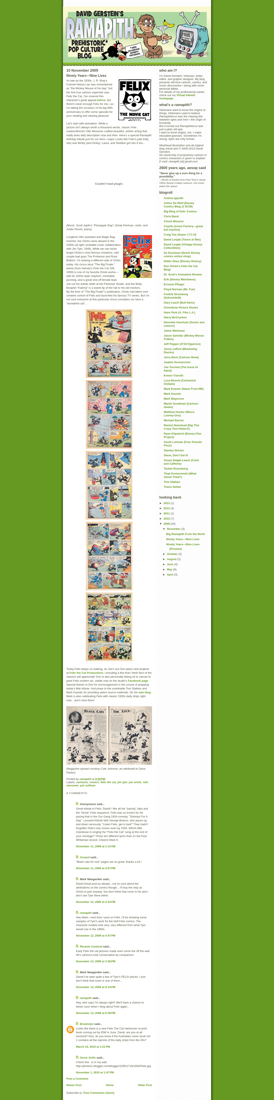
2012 (167, 508)
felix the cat (108, 782)
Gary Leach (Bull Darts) (179, 302)
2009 (167, 523)
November (174, 528)
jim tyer (122, 782)
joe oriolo (135, 782)
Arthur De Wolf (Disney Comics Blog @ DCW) (179, 204)
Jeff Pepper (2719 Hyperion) (182, 344)
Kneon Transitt (173, 375)
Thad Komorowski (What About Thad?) (180, 475)
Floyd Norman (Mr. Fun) (179, 289)
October (172, 554)
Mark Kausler (172, 393)
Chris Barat (171, 216)
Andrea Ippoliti (173, 198)
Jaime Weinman (174, 330)
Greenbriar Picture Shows (181, 307)
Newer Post (74, 1085)
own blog (144, 692)
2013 (167, 503)
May (170, 569)
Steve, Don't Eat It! (176, 455)
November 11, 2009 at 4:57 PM (95, 868)
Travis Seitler (172, 486)
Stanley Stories (174, 450)
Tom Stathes (172, 482)
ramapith (86, 912)
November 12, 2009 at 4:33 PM (95, 902)
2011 (167, 513)
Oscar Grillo (88, 1057)
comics (94, 782)
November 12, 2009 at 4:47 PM (95, 935)
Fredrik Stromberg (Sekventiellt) (176, 296)
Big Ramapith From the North (185, 534)
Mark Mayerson (174, 398)
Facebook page (138, 680)
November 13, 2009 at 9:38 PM (95, 1013)
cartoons (82, 782)
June (170, 564)
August (172, 559)
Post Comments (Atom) (98, 1092)
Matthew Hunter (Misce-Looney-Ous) (179, 413)
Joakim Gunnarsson (177, 362)
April (170, 574)
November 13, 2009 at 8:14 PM (95, 987)
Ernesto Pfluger (174, 284)
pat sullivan (87, 785)
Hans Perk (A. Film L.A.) (179, 312)
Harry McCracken (175, 317)
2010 (167, 518)
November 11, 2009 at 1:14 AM (95, 846)
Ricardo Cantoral (91, 946)
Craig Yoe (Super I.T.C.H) (180, 234)
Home (109, 1085)
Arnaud (85, 857)
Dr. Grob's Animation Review (183, 274)
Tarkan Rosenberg (176, 468)
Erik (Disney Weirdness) (180, 279)
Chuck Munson (174, 221)
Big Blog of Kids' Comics (180, 211)
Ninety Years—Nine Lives (183, 539)
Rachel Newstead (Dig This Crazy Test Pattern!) (181, 427)
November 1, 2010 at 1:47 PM (95, 1072)
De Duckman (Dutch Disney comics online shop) (182, 254)
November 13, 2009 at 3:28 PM (95, 961)
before (101, 100)
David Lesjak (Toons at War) (182, 239)
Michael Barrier (174, 420)
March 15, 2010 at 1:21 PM (93, 1046)
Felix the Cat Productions (86, 672)
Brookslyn (87, 1024)
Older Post (145, 1085)
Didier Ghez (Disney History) (182, 261)
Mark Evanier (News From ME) (184, 388)
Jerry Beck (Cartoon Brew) (181, 357)
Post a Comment (77, 1078)
